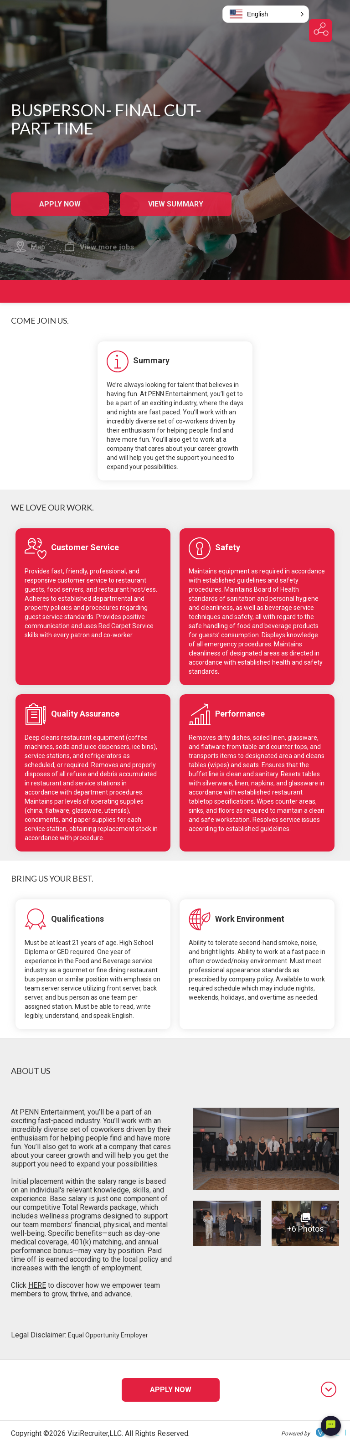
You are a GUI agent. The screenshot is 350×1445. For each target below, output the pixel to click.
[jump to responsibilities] (336, 460)
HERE (37, 1285)
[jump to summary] (336, 436)
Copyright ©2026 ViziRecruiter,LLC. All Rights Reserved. (100, 1433)
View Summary (175, 204)
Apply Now (59, 204)
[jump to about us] (336, 485)
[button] (266, 14)
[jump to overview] (336, 448)
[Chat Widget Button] (331, 1426)
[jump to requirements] (336, 472)
